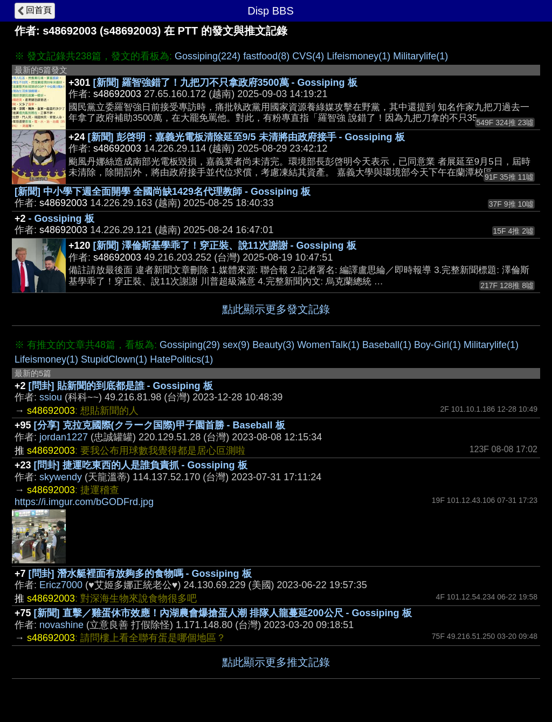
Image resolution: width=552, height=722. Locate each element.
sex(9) (236, 344)
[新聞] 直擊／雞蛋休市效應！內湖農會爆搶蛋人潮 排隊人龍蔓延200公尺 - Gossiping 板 (223, 613)
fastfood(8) (266, 56)
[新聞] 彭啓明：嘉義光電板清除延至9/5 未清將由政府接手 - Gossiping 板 (246, 137)
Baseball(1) (386, 344)
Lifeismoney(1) (358, 56)
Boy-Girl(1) (437, 344)
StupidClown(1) (114, 359)
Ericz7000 (60, 585)
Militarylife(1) (420, 56)
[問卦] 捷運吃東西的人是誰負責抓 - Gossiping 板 (140, 465)
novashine (61, 624)
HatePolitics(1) (181, 359)
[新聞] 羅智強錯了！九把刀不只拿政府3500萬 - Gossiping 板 (225, 82)
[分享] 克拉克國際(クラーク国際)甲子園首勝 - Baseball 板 (159, 425)
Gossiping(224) (207, 56)
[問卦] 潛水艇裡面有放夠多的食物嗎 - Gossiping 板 (140, 573)
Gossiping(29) (190, 344)
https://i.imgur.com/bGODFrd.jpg (84, 501)
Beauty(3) (273, 344)
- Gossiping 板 (61, 218)
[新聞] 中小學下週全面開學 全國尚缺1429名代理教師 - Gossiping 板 (162, 191)
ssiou (50, 397)
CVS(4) (308, 56)
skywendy (60, 477)
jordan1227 (63, 437)
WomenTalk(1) (328, 344)
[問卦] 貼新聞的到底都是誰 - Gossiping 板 (121, 385)
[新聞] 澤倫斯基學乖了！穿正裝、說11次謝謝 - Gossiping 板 (224, 245)
